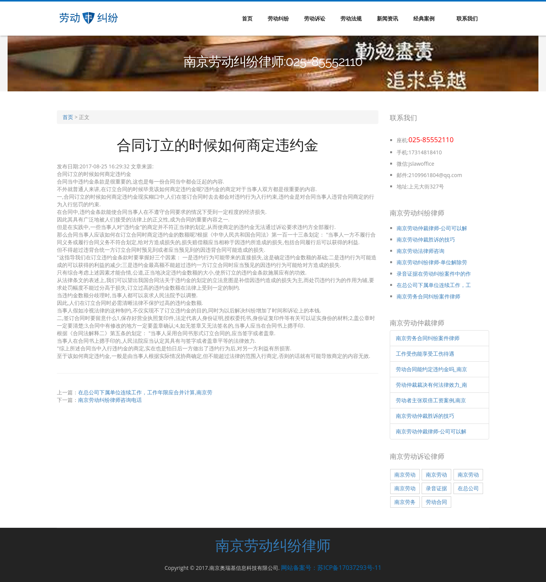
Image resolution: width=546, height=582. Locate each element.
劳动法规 (351, 19)
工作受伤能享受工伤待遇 (425, 353)
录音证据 (436, 488)
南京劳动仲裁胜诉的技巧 (426, 239)
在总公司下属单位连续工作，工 (434, 285)
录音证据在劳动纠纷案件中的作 (434, 273)
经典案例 (424, 19)
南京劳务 (405, 501)
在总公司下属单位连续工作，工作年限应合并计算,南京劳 (145, 392)
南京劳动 (405, 474)
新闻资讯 (387, 19)
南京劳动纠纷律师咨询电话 (110, 399)
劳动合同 (436, 501)
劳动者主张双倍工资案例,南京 (431, 400)
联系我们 (467, 19)
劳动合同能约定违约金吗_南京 (431, 369)
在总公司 (468, 488)
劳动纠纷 (278, 19)
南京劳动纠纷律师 (273, 545)
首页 (247, 19)
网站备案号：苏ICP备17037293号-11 (331, 567)
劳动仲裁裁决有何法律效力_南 (431, 384)
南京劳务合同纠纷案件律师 (428, 296)
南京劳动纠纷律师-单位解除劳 (432, 262)
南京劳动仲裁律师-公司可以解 (432, 228)
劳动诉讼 (314, 19)
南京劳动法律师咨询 (420, 250)
